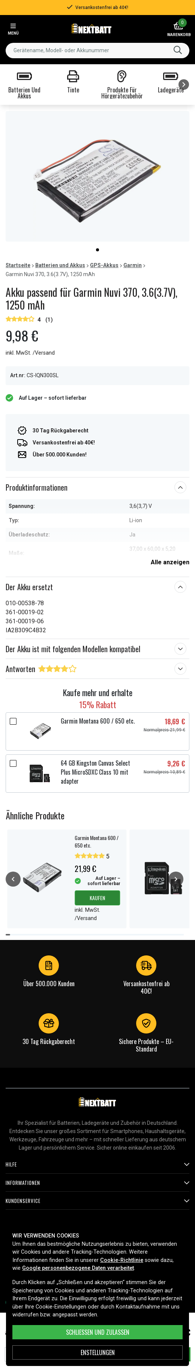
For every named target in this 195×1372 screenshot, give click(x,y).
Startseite (18, 265)
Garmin (132, 265)
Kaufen (97, 898)
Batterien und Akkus (60, 265)
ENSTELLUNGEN (98, 1352)
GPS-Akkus (104, 265)
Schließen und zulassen (97, 1332)
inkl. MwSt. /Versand (30, 353)
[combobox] (97, 50)
